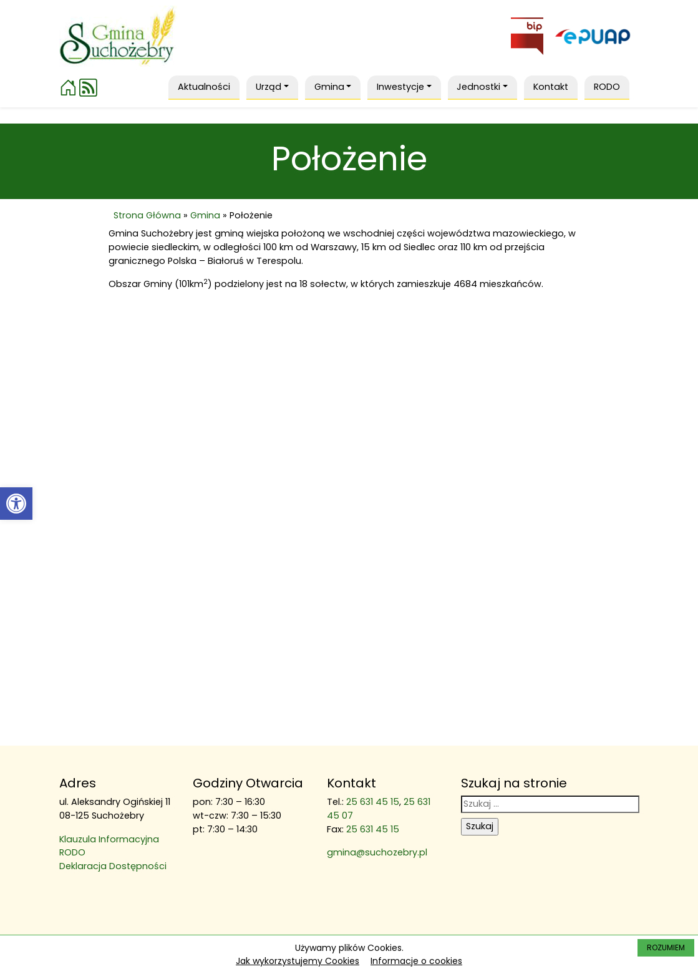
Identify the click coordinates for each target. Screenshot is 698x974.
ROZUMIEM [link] (666, 947)
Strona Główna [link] (147, 215)
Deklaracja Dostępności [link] (113, 866)
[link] (16, 503)
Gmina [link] (205, 215)
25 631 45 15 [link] (372, 802)
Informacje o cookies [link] (416, 961)
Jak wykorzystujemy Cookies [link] (297, 961)
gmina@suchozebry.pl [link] (377, 852)
